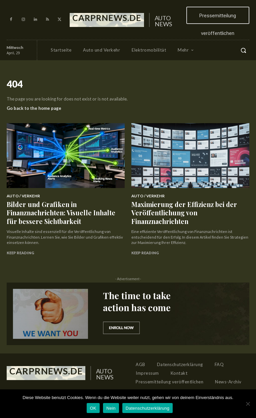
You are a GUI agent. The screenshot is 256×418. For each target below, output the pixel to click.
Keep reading (20, 238)
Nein (111, 408)
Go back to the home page (34, 108)
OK (93, 408)
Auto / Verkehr (21, 196)
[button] (243, 50)
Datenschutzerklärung (147, 408)
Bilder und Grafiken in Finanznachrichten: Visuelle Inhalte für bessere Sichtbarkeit (57, 205)
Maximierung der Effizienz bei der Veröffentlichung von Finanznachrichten (179, 205)
